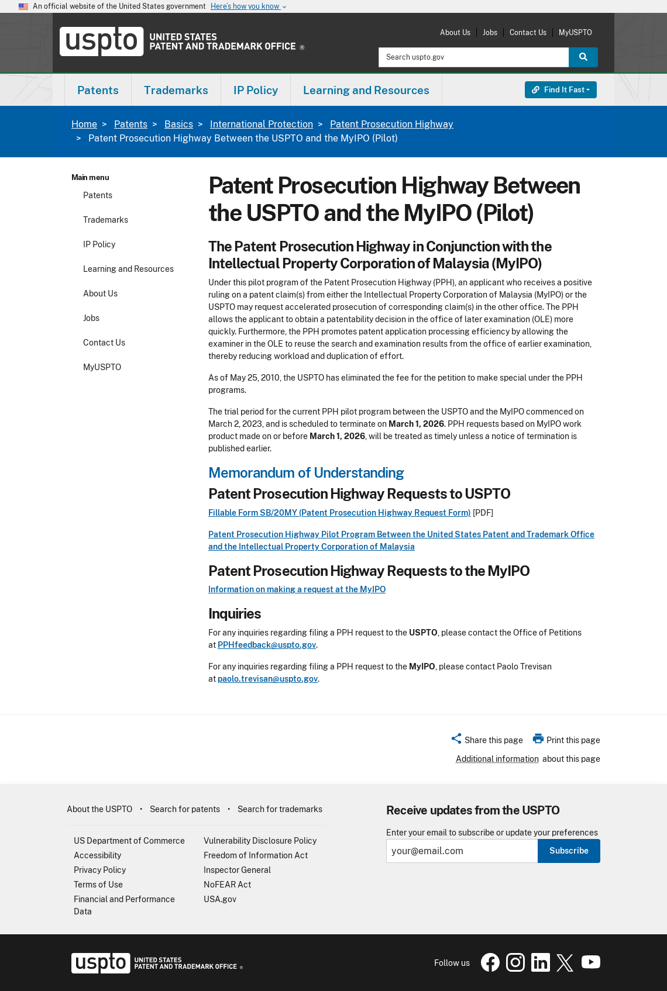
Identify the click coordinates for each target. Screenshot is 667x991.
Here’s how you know (249, 7)
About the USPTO (99, 809)
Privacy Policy (100, 870)
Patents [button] (98, 90)
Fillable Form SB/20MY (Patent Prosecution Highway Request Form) (339, 512)
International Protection (261, 124)
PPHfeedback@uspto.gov (267, 645)
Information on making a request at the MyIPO (297, 589)
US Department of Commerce (129, 840)
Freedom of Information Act (256, 855)
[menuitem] (98, 90)
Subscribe (569, 850)
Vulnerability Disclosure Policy (260, 840)
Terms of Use (98, 884)
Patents (130, 124)
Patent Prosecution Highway (391, 124)
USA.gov (220, 899)
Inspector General (237, 870)
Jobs (490, 32)
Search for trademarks (280, 809)
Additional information (497, 759)
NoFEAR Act (227, 884)
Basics (178, 124)
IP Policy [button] (255, 90)
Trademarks (105, 220)
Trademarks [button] (176, 90)
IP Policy (99, 244)
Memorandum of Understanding (306, 472)
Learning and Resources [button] (366, 90)
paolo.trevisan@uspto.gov (268, 678)
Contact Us (528, 32)
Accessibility (97, 855)
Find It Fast (558, 89)
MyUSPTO (575, 32)
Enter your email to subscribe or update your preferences (492, 832)
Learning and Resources (128, 269)
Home (84, 124)
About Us (455, 32)
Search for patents (185, 809)
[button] (486, 742)
